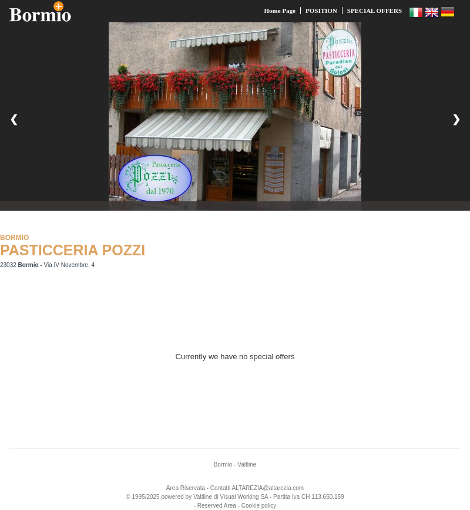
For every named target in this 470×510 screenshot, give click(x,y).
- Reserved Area (215, 505)
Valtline (246, 464)
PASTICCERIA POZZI (72, 250)
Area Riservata (185, 488)
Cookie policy (258, 505)
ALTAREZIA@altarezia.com (268, 488)
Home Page (280, 10)
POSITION (321, 10)
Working (248, 497)
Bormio (223, 464)
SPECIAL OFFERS (374, 10)
